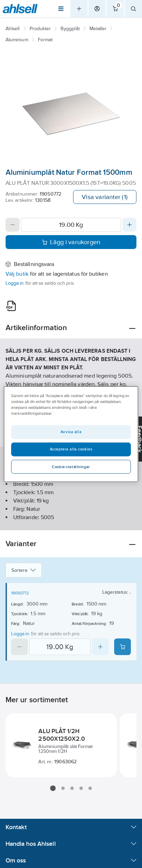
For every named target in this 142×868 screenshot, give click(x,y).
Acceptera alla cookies (71, 449)
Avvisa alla (71, 432)
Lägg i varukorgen (71, 242)
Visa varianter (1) (105, 197)
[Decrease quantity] (12, 225)
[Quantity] (71, 225)
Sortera (23, 570)
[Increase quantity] (129, 225)
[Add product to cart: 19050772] (122, 646)
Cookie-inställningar (71, 467)
